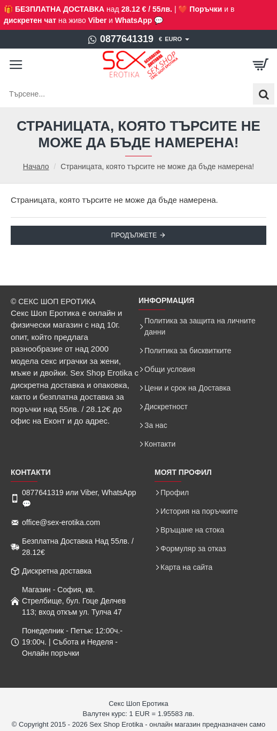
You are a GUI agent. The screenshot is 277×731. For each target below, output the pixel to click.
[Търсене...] (263, 94)
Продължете (134, 235)
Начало (36, 166)
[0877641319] (120, 39)
